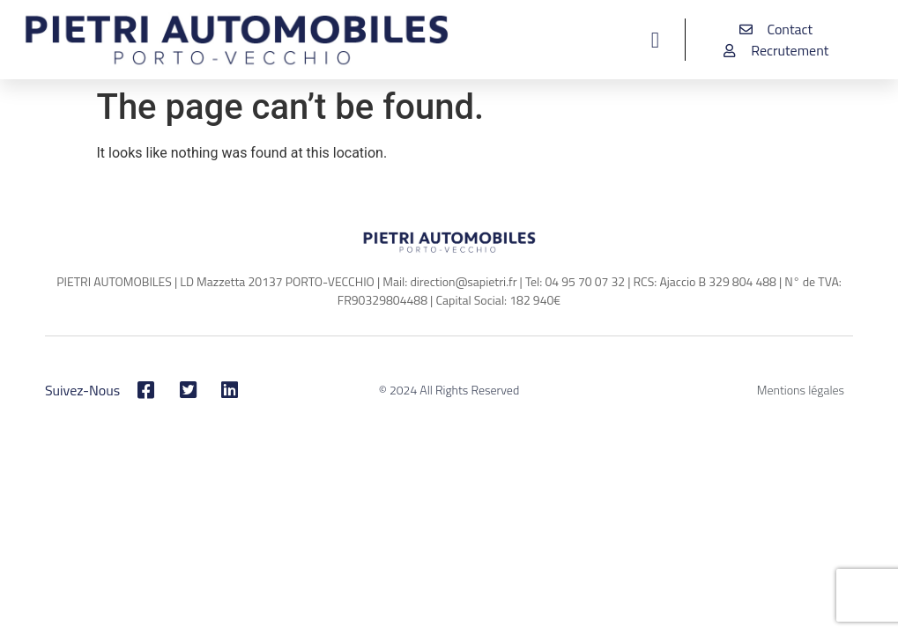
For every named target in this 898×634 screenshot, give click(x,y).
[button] (655, 39)
